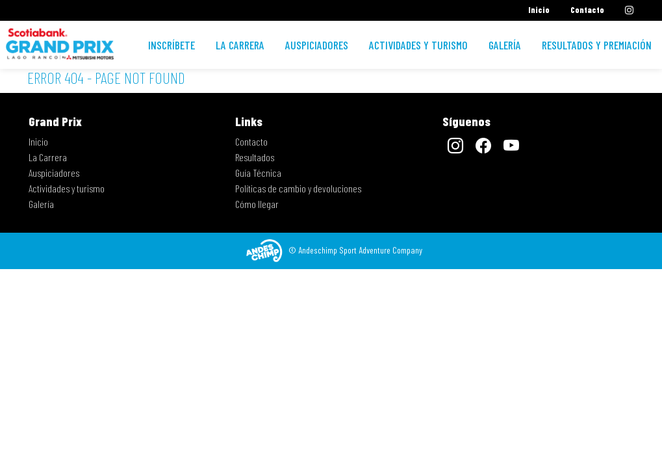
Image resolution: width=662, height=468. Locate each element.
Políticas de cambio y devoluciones (298, 188)
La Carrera (240, 45)
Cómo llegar (257, 204)
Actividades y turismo (418, 45)
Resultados (254, 157)
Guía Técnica (258, 172)
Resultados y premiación (597, 45)
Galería (505, 45)
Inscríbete (171, 45)
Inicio (539, 10)
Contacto (587, 10)
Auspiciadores (316, 45)
